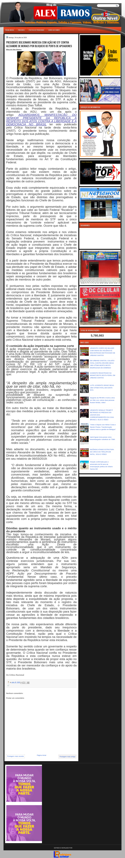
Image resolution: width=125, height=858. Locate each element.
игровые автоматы (14, 1)
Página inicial (9, 30)
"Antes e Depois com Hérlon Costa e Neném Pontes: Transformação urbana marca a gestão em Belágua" (103, 427)
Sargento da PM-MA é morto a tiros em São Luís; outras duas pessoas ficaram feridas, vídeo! (102, 400)
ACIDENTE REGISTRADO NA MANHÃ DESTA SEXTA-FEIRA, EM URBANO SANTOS (102, 375)
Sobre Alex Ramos (54, 30)
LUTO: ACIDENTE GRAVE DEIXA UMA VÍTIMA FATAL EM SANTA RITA (102, 387)
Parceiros (21, 30)
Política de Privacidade (36, 30)
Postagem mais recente (15, 756)
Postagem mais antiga (67, 757)
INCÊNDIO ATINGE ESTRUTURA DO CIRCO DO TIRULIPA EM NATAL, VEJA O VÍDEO (102, 452)
